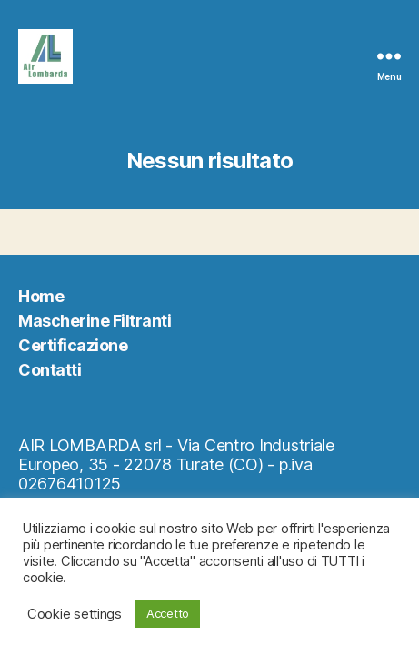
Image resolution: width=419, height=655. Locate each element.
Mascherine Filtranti (94, 320)
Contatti (49, 369)
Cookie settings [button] (74, 614)
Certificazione (72, 345)
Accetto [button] (167, 613)
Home (41, 296)
